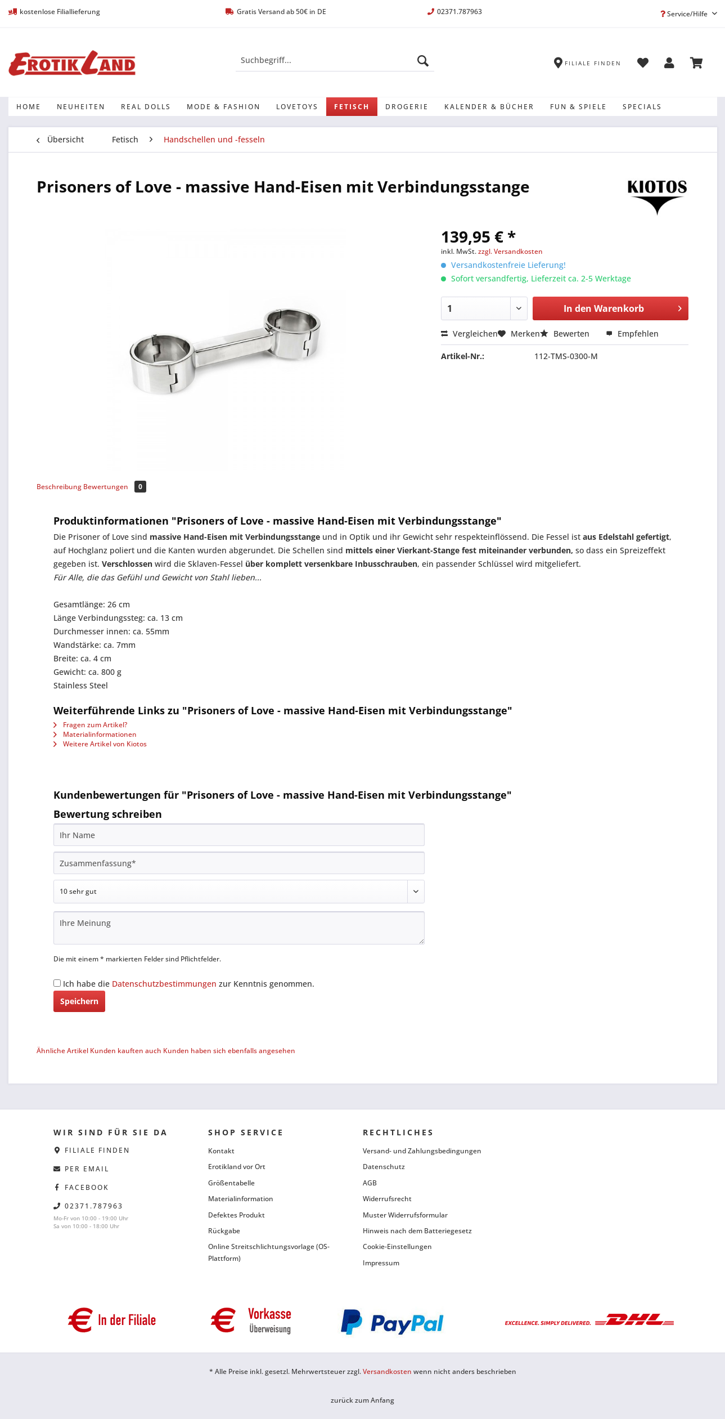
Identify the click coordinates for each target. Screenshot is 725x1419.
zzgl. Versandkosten (510, 251)
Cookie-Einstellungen (397, 1246)
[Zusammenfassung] (239, 863)
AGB (370, 1183)
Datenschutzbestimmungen (164, 983)
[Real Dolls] (146, 106)
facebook (87, 1187)
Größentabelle (231, 1183)
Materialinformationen (95, 734)
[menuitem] (335, 65)
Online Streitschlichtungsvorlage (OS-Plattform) (269, 1252)
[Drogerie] (406, 106)
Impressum (381, 1263)
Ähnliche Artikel (62, 1050)
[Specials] (642, 106)
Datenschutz (384, 1166)
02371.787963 (94, 1206)
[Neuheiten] (81, 106)
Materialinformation (240, 1198)
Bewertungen (114, 486)
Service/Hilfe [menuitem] (684, 14)
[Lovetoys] (297, 106)
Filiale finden (97, 1150)
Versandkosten (387, 1371)
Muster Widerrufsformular (405, 1215)
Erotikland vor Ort (236, 1166)
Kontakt (221, 1151)
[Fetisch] (351, 106)
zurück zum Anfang (362, 1400)
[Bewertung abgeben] (239, 891)
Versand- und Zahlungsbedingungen (422, 1151)
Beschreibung (59, 486)
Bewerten (566, 333)
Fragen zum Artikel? (90, 724)
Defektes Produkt (236, 1215)
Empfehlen (632, 333)
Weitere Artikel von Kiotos (100, 744)
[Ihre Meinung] (239, 927)
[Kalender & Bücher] (489, 106)
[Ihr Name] (239, 834)
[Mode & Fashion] (223, 106)
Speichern (79, 1001)
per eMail (87, 1169)
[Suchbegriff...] (335, 60)
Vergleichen (469, 333)
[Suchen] (423, 60)
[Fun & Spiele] (578, 106)
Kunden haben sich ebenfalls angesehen (229, 1050)
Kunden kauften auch (125, 1050)
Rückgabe (224, 1231)
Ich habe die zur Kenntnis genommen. (188, 983)
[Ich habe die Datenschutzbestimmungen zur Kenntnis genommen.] (57, 983)
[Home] (28, 106)
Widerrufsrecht (387, 1198)
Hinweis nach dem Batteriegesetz (417, 1231)
